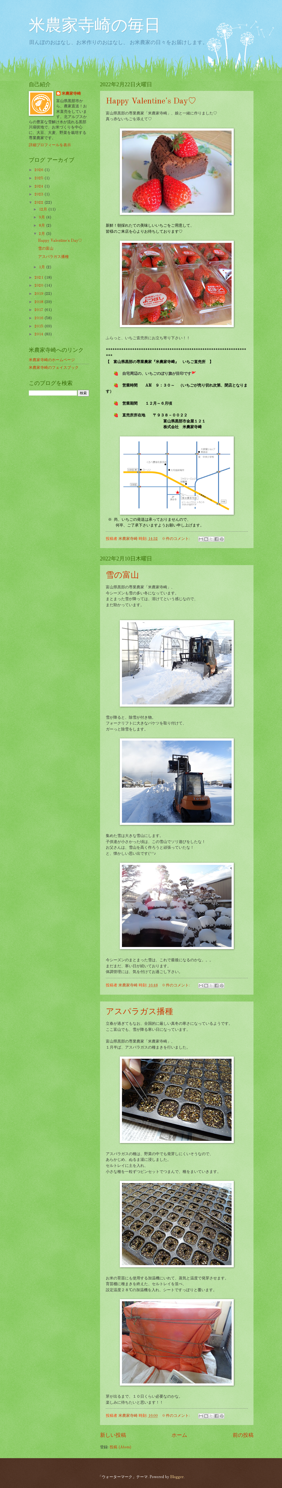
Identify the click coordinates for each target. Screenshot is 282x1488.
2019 (39, 294)
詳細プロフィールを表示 (50, 145)
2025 (39, 178)
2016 (39, 318)
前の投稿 (243, 1435)
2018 (39, 302)
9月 (42, 217)
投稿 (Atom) (120, 1447)
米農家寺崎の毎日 (95, 26)
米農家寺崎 (71, 94)
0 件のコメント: (177, 539)
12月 (43, 209)
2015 (39, 326)
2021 (39, 278)
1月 (42, 267)
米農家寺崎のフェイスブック (54, 368)
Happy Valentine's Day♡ (151, 101)
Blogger (177, 1477)
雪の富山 (122, 575)
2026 (39, 170)
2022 (39, 203)
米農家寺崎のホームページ (52, 360)
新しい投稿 (113, 1435)
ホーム (179, 1435)
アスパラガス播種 (139, 1012)
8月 (42, 226)
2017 (39, 310)
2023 (39, 194)
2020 (39, 285)
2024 (39, 186)
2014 (39, 334)
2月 (42, 234)
